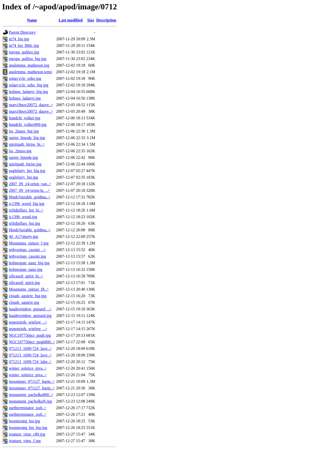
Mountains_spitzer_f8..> (29, 289)
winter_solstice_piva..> (28, 368)
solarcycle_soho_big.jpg (28, 85)
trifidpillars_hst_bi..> (26, 210)
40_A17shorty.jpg (23, 236)
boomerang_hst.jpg (24, 421)
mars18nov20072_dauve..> (31, 105)
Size (90, 20)
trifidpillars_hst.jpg (24, 223)
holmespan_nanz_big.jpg (29, 263)
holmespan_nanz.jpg (25, 269)
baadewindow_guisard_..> (30, 309)
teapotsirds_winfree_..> (28, 322)
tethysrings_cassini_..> (27, 250)
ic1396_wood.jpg (23, 217)
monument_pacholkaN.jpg (30, 401)
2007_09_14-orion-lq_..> (29, 190)
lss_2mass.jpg (20, 151)
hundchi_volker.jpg (24, 118)
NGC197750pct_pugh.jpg (30, 335)
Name (32, 20)
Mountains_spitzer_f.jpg (29, 243)
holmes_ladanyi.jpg (25, 98)
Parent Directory (22, 32)
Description (106, 20)
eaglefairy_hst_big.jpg (27, 170)
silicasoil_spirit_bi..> (26, 276)
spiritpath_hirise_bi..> (27, 144)
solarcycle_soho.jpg (25, 78)
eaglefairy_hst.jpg (23, 177)
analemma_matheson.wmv (30, 72)
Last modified (71, 20)
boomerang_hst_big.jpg (28, 427)
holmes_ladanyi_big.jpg (28, 91)
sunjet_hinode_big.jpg (27, 138)
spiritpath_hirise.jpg (25, 164)
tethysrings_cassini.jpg (27, 256)
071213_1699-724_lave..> (30, 348)
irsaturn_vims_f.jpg (25, 441)
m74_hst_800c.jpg (24, 45)
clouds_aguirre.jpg (24, 302)
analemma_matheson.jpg (29, 65)
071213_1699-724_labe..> (30, 362)
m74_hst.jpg (19, 39)
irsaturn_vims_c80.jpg (27, 434)
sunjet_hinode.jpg (23, 157)
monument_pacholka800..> (31, 394)
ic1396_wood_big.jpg (26, 203)
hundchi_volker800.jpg (28, 124)
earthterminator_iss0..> (28, 408)
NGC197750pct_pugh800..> (32, 342)
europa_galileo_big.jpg (27, 58)
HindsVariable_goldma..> (30, 197)
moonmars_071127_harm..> (32, 381)
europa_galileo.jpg (24, 52)
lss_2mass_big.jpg (24, 131)
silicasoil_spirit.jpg (24, 282)
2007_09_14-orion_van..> (30, 184)
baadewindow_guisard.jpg (30, 315)
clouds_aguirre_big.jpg (27, 296)
